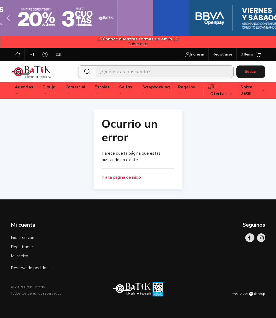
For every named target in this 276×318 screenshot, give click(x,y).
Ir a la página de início (121, 177)
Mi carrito (19, 256)
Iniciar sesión (22, 238)
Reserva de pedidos (30, 268)
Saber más (138, 44)
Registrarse (22, 247)
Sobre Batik (252, 90)
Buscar (251, 71)
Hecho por (248, 293)
